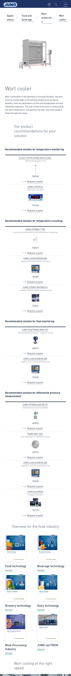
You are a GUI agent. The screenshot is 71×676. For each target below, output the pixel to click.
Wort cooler (62, 17)
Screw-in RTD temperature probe (35, 157)
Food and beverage (27, 17)
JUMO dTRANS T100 (35, 229)
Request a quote (35, 181)
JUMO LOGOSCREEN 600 (35, 258)
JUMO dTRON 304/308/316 (35, 287)
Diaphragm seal (35, 433)
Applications (10, 17)
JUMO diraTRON (35, 491)
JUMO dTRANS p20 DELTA (35, 404)
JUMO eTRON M (35, 186)
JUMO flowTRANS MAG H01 (35, 329)
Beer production (46, 17)
